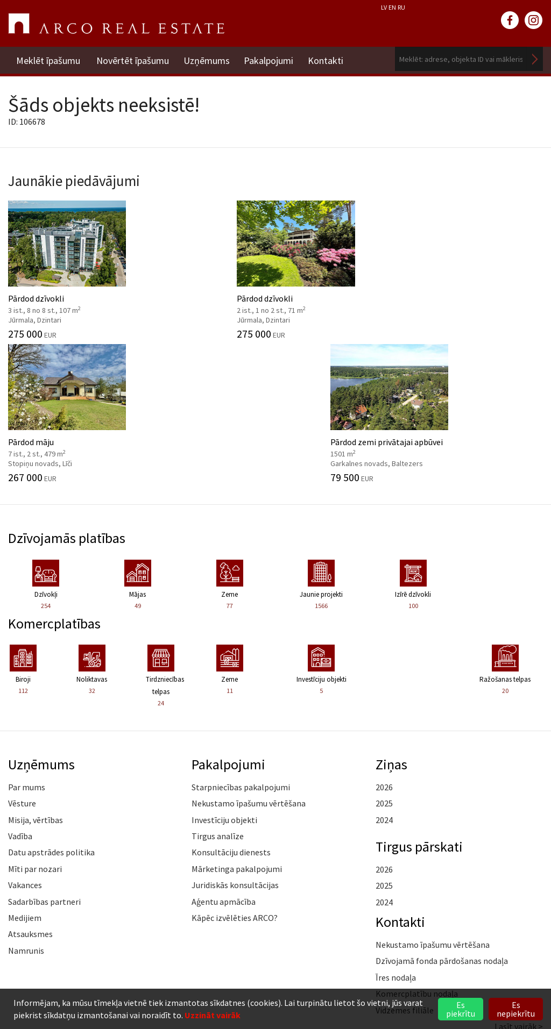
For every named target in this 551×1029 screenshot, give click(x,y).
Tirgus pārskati (420, 700)
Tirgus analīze (218, 689)
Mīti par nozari (35, 722)
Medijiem (24, 771)
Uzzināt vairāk (213, 1015)
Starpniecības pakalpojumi (241, 640)
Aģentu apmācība (224, 755)
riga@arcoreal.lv (75, 967)
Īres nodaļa (396, 831)
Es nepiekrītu (516, 1009)
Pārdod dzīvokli (69, 267)
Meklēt (535, 59)
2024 (384, 673)
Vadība (20, 689)
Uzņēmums (208, 59)
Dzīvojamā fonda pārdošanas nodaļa (442, 815)
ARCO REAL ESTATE (116, 23)
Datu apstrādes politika (51, 706)
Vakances (25, 739)
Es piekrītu (460, 1009)
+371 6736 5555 (75, 954)
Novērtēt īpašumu (132, 59)
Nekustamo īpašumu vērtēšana (249, 657)
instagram (534, 20)
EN (392, 7)
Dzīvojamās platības (68, 392)
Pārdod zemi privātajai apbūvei (482, 267)
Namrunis (26, 804)
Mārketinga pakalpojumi (237, 722)
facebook (510, 20)
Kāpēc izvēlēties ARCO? (235, 771)
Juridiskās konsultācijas (235, 739)
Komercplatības (55, 477)
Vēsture (22, 657)
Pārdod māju (344, 267)
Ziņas (392, 618)
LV (384, 7)
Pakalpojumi (272, 59)
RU (401, 7)
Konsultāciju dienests (231, 706)
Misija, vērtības (35, 673)
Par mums (26, 640)
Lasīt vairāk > (519, 880)
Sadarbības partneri (44, 755)
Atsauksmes (30, 788)
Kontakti (331, 59)
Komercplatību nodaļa (417, 847)
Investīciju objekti (224, 673)
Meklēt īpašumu (48, 59)
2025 (384, 657)
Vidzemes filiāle (405, 864)
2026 (384, 640)
